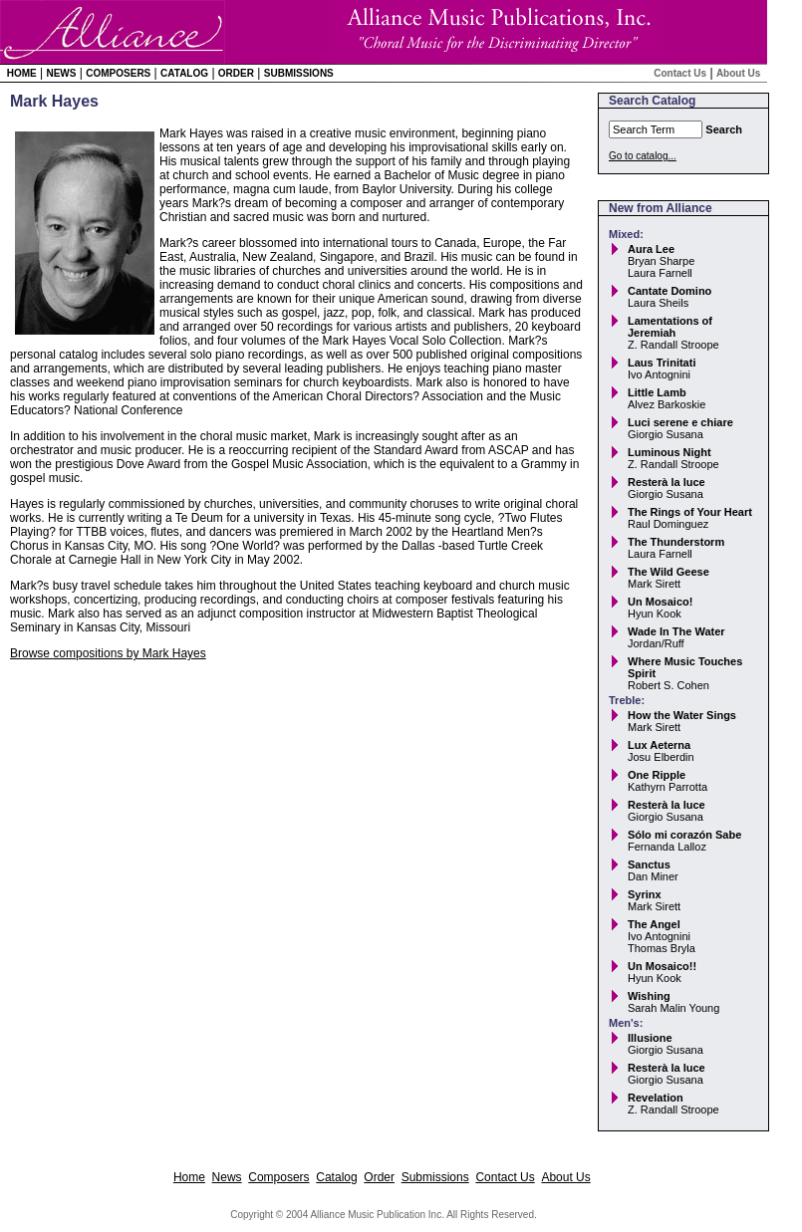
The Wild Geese (668, 572)
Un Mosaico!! (662, 966)
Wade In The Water (676, 631)
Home (22, 73)
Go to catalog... (642, 155)
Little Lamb (657, 392)
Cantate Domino (669, 291)
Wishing (649, 996)
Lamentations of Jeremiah (670, 327)
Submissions (299, 73)
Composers (118, 73)
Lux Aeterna (659, 745)
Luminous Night (669, 452)
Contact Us (680, 73)
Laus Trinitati (661, 363)
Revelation (655, 1098)
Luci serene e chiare (680, 422)
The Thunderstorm (676, 542)
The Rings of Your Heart (690, 512)
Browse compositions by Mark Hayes (108, 653)
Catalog (184, 73)
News (61, 73)
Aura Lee (651, 249)
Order (236, 73)
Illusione (650, 1038)
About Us (738, 73)
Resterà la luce (666, 482)
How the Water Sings (682, 715)
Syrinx (645, 894)
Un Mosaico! (660, 602)
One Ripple (656, 775)
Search (723, 129)
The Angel (654, 924)
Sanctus (649, 864)
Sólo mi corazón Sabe (684, 835)
